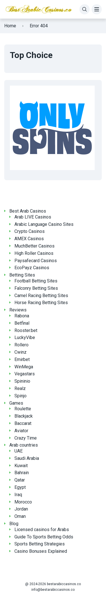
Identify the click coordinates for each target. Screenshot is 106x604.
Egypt (20, 487)
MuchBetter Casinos (34, 246)
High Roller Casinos (33, 253)
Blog (13, 523)
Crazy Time (25, 438)
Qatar (19, 480)
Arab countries (23, 445)
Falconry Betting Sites (36, 288)
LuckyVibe (24, 337)
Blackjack (23, 416)
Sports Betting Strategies (39, 544)
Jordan (21, 509)
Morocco (23, 502)
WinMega (23, 366)
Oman (20, 516)
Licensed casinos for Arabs (41, 529)
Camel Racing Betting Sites (41, 295)
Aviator (21, 430)
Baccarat (22, 423)
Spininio (22, 381)
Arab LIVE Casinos (32, 217)
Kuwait (21, 465)
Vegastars (24, 373)
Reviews (18, 310)
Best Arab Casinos (27, 211)
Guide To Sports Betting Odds (43, 537)
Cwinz (20, 352)
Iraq (18, 494)
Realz (20, 388)
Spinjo (20, 395)
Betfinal (21, 323)
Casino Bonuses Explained (40, 551)
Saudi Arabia (26, 458)
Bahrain (21, 472)
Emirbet (22, 359)
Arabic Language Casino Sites (43, 224)
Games (16, 403)
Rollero (21, 344)
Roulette (22, 408)
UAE (18, 451)
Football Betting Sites (35, 281)
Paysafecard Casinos (35, 260)
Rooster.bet (25, 330)
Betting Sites (22, 275)
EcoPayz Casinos (31, 267)
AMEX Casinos (29, 238)
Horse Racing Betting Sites (41, 302)
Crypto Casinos (29, 231)
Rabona (21, 315)
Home (10, 25)
